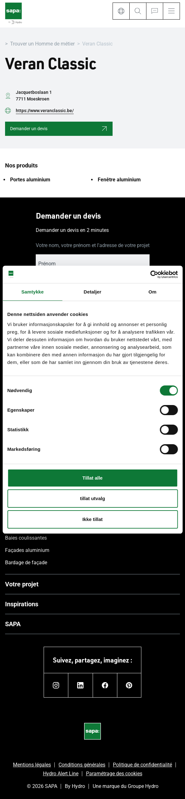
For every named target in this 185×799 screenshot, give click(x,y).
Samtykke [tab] (32, 291)
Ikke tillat (92, 519)
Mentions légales (32, 765)
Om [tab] (153, 291)
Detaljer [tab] (93, 291)
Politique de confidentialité (142, 765)
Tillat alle (93, 478)
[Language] (121, 11)
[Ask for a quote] (154, 11)
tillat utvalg (92, 498)
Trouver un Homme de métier (42, 44)
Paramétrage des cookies (114, 774)
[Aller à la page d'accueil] (13, 13)
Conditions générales (82, 765)
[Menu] (171, 11)
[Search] (137, 11)
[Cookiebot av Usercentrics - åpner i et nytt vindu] (150, 274)
